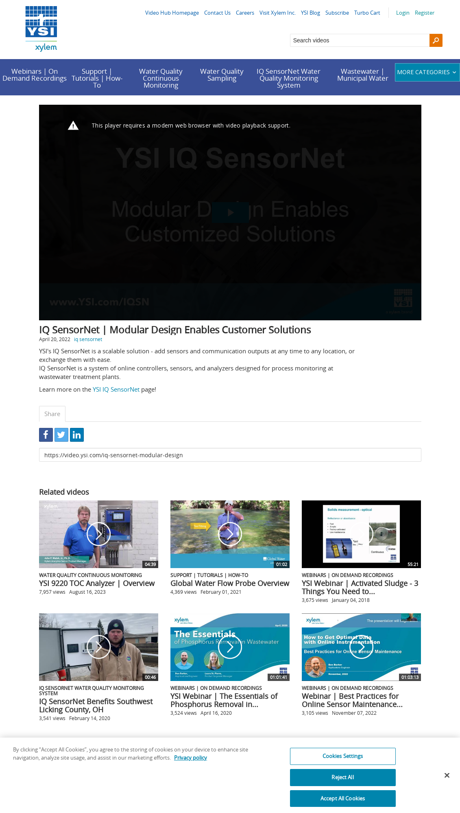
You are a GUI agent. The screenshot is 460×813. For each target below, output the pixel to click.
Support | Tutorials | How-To (97, 78)
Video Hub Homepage (172, 12)
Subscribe (337, 12)
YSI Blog (310, 12)
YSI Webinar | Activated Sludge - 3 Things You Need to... (360, 587)
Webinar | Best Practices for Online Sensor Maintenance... (352, 700)
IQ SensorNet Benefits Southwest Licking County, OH (96, 705)
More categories (427, 72)
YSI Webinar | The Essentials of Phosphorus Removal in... (223, 700)
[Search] (436, 40)
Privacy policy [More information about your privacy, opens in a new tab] (190, 761)
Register (424, 12)
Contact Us (217, 12)
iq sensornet (88, 339)
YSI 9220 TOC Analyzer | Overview (97, 583)
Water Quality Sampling (222, 74)
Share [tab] (52, 414)
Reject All (342, 781)
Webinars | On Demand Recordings (34, 74)
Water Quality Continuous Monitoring (161, 78)
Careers (245, 12)
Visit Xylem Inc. (277, 12)
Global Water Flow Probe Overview (229, 583)
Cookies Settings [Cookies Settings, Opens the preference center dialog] (343, 760)
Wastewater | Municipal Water (362, 74)
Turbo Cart (367, 12)
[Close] (447, 780)
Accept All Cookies (342, 802)
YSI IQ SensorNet (116, 389)
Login (403, 12)
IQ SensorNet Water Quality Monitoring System (288, 78)
